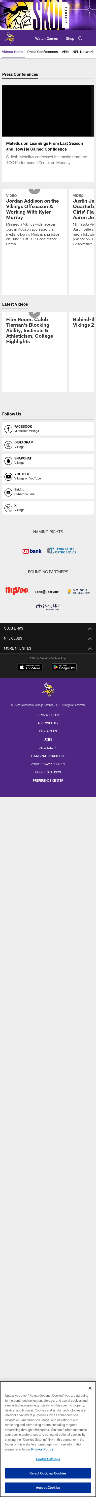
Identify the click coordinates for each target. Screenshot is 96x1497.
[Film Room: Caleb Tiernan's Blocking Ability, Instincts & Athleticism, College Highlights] (34, 331)
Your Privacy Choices (48, 764)
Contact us (48, 731)
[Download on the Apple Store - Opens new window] (30, 668)
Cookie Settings (48, 772)
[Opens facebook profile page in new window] (48, 428)
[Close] (90, 1388)
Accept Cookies (48, 1487)
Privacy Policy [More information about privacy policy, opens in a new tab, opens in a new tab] (42, 1449)
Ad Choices (48, 747)
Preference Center (48, 780)
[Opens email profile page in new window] (48, 492)
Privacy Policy (48, 715)
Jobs (48, 739)
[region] (48, 1439)
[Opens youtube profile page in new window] (48, 476)
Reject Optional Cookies (48, 1473)
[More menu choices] (89, 38)
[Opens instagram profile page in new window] (48, 444)
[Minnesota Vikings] (48, 690)
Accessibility (48, 723)
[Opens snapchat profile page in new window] (48, 460)
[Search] (80, 38)
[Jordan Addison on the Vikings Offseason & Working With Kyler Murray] (34, 221)
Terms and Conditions (48, 756)
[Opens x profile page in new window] (48, 508)
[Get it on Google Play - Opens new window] (64, 670)
